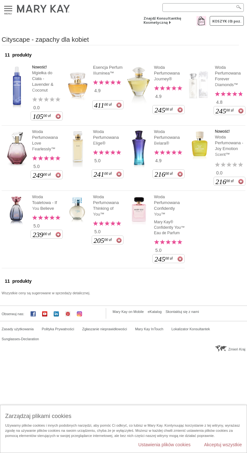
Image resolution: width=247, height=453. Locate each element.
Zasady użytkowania (18, 329)
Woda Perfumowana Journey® (167, 73)
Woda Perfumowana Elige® (106, 137)
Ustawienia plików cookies (164, 444)
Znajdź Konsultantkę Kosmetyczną (162, 20)
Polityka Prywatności (58, 329)
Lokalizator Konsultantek (190, 329)
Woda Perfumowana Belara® (167, 137)
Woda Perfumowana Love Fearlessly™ (45, 140)
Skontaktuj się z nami (182, 312)
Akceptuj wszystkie (223, 444)
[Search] (203, 7)
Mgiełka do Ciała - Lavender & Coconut (43, 81)
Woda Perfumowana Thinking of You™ (106, 205)
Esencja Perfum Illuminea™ (108, 70)
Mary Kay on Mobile (128, 312)
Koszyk (226, 21)
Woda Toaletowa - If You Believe (44, 202)
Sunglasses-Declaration (20, 339)
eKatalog (154, 312)
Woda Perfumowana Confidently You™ (167, 205)
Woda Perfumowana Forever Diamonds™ (228, 76)
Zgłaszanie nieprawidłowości (104, 329)
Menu (8, 9)
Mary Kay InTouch (149, 329)
